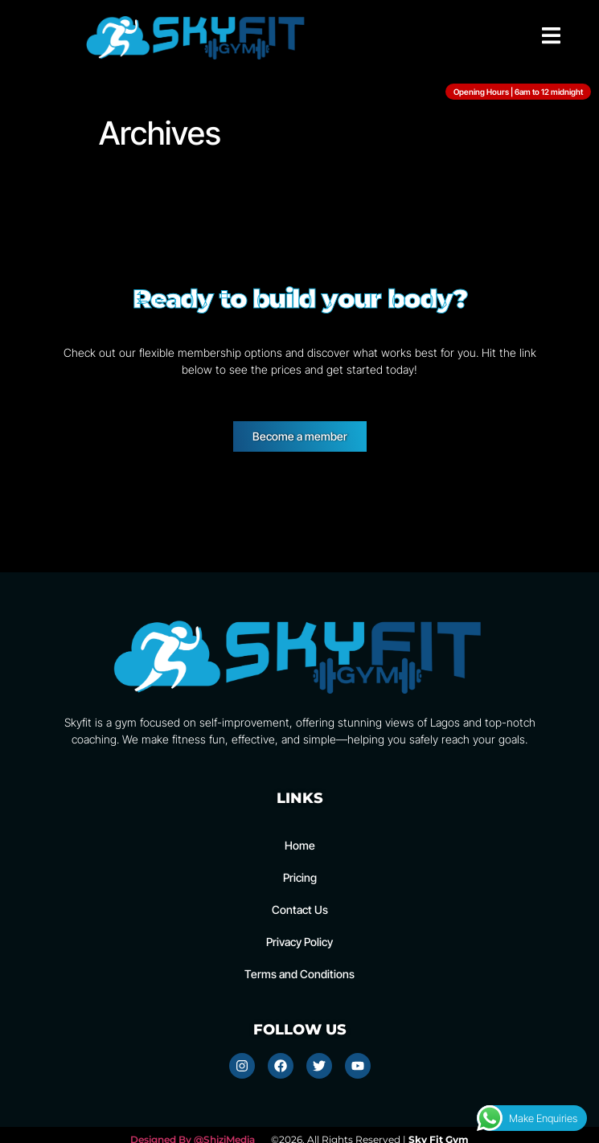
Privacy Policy (299, 941)
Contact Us (300, 909)
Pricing (300, 877)
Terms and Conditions (299, 974)
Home (300, 845)
